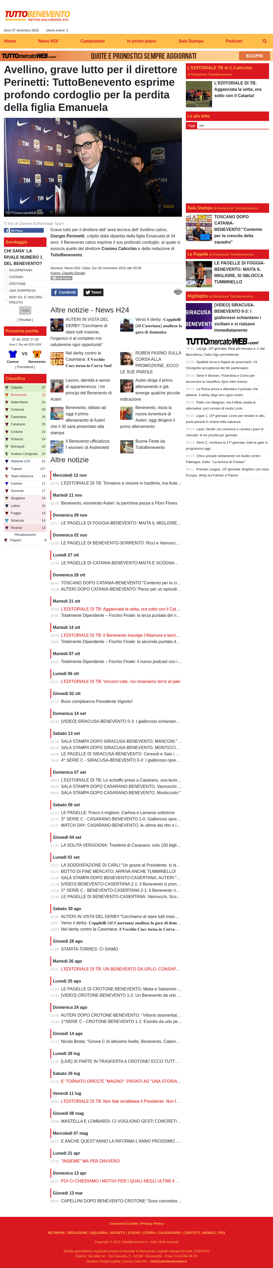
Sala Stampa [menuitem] (190, 41)
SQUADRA (98, 1233)
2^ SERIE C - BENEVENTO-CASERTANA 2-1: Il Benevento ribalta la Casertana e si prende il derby (153, 890)
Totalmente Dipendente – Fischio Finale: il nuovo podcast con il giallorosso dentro (137, 661)
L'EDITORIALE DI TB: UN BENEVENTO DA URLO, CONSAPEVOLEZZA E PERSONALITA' (147, 969)
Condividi (64, 292)
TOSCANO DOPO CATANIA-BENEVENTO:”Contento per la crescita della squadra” (138, 583)
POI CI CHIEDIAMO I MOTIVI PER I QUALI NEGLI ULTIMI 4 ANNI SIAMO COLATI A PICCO (147, 1181)
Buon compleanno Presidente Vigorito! (97, 701)
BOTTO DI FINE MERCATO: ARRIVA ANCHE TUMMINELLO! (118, 871)
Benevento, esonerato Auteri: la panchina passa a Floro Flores (119, 503)
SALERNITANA (20, 270)
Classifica (15, 378)
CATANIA (16, 277)
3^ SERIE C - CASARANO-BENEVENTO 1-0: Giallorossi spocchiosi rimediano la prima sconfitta (150, 819)
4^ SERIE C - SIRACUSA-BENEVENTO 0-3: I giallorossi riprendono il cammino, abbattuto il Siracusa (155, 760)
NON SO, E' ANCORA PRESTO (25, 299)
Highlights (197, 296)
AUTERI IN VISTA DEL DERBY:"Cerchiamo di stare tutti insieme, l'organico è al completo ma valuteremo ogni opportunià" (79, 332)
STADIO (134, 1233)
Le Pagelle (197, 254)
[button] (25, 310)
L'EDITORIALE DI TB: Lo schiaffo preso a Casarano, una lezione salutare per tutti (137, 780)
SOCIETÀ (117, 1233)
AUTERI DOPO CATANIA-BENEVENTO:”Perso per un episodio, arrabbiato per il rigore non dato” (151, 589)
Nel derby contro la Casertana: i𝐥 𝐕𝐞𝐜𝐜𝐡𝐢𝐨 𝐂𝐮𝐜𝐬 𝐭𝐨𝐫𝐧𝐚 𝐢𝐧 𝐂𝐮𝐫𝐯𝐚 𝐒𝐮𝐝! (89, 359)
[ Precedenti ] (25, 367)
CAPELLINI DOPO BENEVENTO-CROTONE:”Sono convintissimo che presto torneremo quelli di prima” (157, 1201)
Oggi (191, 126)
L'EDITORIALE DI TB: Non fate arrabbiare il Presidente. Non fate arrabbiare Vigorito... (141, 1101)
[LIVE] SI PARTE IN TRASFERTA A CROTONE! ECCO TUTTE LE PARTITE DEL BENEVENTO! (150, 1061)
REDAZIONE (77, 1233)
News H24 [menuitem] (48, 41)
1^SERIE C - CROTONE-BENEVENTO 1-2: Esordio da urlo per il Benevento (132, 1021)
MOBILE (209, 1233)
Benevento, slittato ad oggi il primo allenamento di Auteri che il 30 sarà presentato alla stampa (78, 420)
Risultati (25, 320)
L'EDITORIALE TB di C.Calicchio (219, 68)
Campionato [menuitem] (93, 41)
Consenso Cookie (123, 1223)
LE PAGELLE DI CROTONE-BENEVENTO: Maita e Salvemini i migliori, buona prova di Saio (147, 989)
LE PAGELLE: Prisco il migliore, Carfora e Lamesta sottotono (118, 812)
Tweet (94, 292)
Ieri (201, 126)
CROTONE (17, 284)
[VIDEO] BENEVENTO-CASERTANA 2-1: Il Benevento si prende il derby (128, 884)
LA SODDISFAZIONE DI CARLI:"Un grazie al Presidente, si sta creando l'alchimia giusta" (144, 865)
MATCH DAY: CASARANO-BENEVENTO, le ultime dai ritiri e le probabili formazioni (138, 825)
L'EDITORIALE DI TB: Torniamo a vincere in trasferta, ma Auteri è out (125, 483)
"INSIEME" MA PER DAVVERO (90, 1161)
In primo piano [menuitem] (141, 41)
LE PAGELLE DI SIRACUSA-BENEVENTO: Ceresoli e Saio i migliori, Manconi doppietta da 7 (148, 754)
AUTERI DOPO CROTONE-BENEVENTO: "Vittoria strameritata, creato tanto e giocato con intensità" (154, 1015)
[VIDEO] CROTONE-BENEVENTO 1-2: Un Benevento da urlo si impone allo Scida (138, 995)
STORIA (149, 1233)
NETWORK (56, 1233)
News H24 (72, 268)
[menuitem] (264, 41)
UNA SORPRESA (22, 291)
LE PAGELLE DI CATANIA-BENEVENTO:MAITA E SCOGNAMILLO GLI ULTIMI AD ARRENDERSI (153, 563)
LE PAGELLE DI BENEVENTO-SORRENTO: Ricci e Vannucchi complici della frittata (139, 543)
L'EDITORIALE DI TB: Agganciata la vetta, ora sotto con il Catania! (123, 609)
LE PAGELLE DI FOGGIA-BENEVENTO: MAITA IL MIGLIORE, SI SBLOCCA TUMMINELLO (147, 523)
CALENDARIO (169, 1233)
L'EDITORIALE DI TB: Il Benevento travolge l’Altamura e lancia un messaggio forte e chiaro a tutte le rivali (159, 635)
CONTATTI (191, 1233)
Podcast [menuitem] (234, 41)
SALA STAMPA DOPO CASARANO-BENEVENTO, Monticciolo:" (121, 792)
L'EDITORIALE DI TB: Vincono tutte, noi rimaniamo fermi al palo (121, 681)
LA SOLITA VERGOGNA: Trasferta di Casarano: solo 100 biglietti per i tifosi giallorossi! (141, 845)
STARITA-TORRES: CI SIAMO (89, 949)
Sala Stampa (199, 208)
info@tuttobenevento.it (168, 1261)
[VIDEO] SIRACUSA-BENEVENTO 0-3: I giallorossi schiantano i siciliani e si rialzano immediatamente (156, 721)
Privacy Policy (152, 1223)
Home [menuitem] (10, 41)
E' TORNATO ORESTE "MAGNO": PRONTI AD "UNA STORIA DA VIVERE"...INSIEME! (142, 1081)
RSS (221, 1233)
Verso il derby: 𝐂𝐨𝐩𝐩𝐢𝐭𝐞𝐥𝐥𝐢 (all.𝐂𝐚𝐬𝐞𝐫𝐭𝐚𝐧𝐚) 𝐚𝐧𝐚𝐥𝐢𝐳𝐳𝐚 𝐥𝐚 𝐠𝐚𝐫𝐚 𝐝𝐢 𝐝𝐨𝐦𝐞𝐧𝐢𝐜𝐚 (158, 325)
